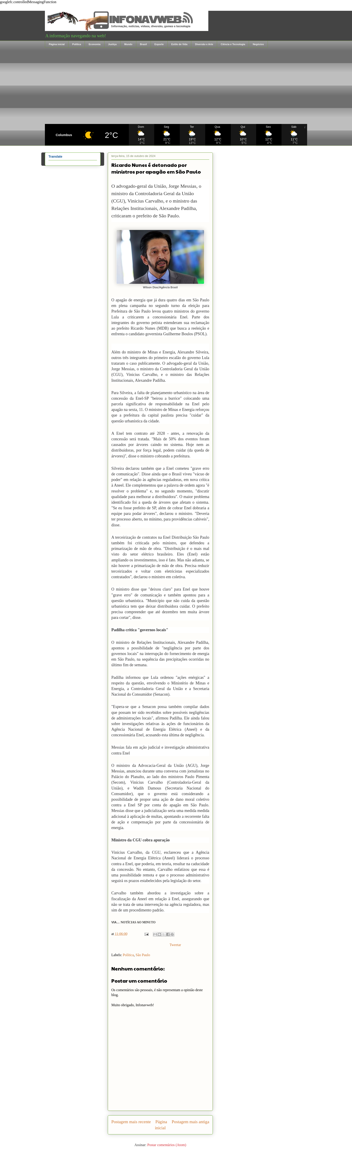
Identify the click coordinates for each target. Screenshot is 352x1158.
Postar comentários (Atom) (166, 1145)
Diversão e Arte (204, 44)
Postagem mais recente (131, 1121)
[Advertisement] (176, 85)
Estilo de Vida (179, 44)
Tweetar (175, 945)
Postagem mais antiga (190, 1121)
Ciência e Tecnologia (233, 44)
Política (76, 44)
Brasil (143, 44)
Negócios (258, 44)
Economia (95, 44)
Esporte (159, 44)
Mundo (128, 44)
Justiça (112, 44)
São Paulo (143, 955)
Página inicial (57, 44)
